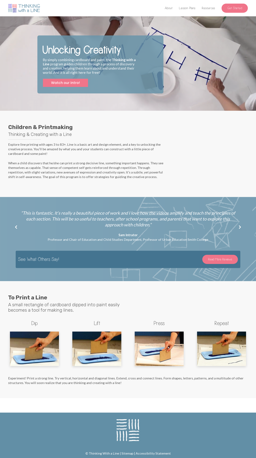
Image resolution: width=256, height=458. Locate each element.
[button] (16, 227)
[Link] (24, 8)
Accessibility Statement (153, 453)
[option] (128, 226)
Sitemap (127, 453)
